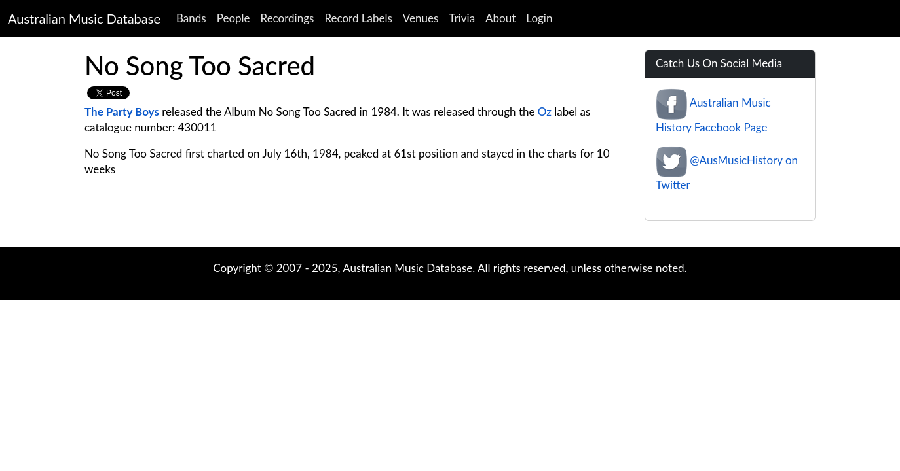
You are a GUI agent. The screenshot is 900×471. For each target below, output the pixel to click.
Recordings (287, 18)
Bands (191, 18)
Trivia (462, 18)
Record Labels (358, 18)
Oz (545, 111)
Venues (421, 18)
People (233, 18)
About (500, 18)
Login (539, 18)
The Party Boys (121, 111)
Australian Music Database (84, 18)
